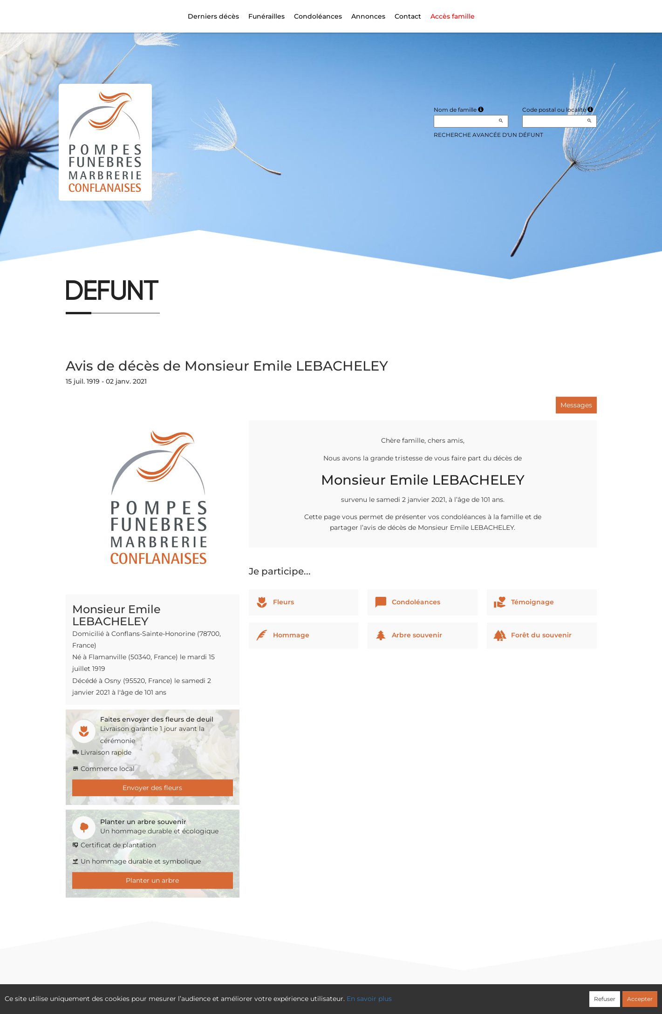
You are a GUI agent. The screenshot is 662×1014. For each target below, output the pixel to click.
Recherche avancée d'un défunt (488, 134)
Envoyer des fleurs (152, 788)
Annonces (368, 16)
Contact (408, 16)
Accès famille (452, 16)
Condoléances (318, 16)
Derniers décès (213, 16)
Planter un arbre (152, 880)
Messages (576, 405)
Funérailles (266, 16)
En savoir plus (369, 998)
